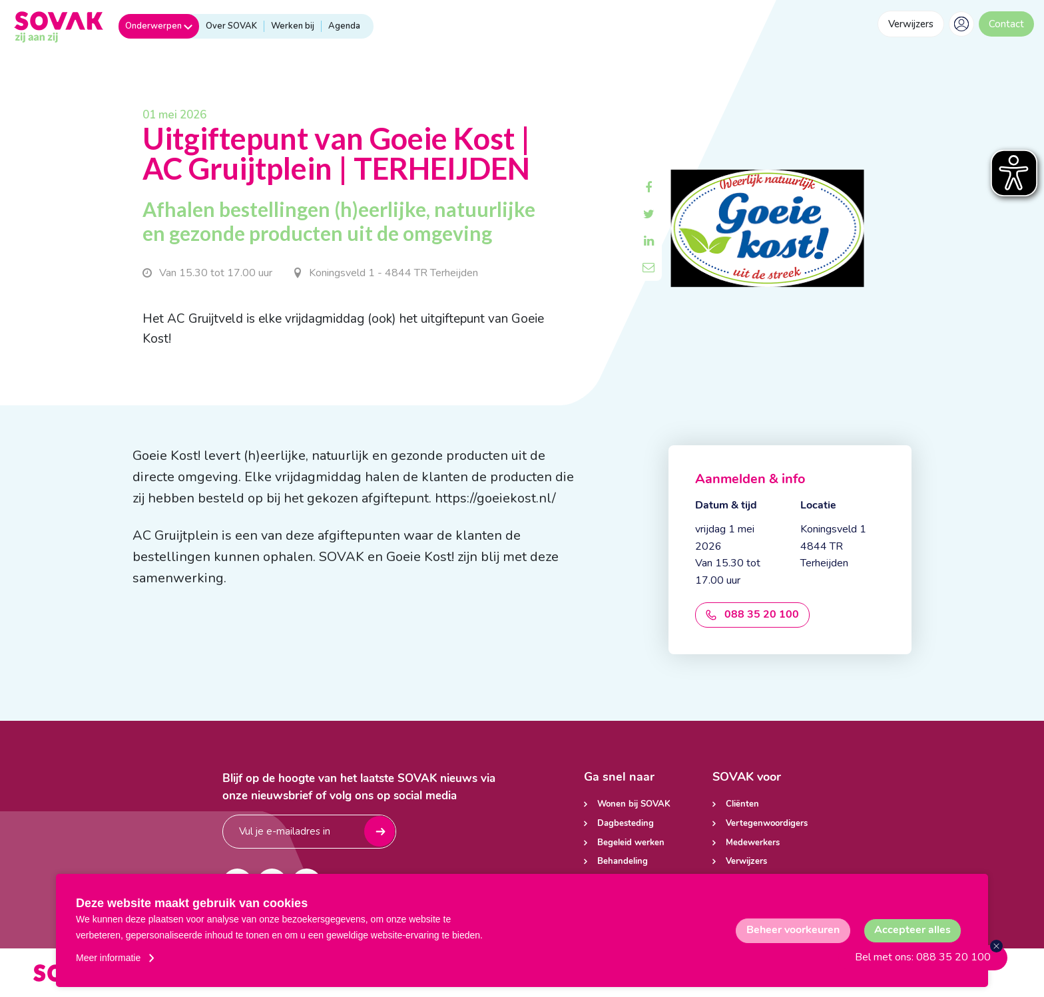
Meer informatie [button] (108, 957)
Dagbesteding (625, 823)
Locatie (818, 505)
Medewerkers (753, 843)
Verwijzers (910, 24)
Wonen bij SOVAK (633, 804)
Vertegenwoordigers (767, 823)
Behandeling (622, 861)
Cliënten (742, 804)
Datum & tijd (726, 505)
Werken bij (292, 26)
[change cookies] (793, 930)
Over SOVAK (231, 26)
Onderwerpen (158, 26)
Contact (1006, 24)
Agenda (344, 26)
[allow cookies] (912, 930)
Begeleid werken (630, 843)
